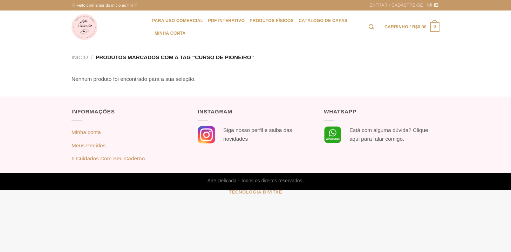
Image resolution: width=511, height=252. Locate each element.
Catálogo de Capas (323, 20)
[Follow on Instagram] (430, 5)
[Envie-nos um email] (436, 5)
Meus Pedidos (88, 145)
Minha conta (170, 33)
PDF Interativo (226, 20)
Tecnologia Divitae (255, 192)
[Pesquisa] (371, 27)
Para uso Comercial (177, 20)
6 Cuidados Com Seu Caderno (108, 158)
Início (79, 57)
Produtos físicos (272, 20)
